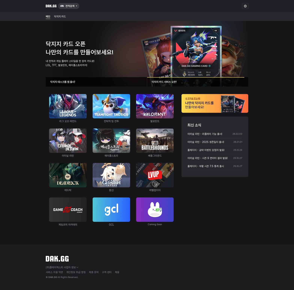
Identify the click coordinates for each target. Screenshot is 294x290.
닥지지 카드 (60, 16)
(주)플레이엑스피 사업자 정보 (62, 267)
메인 (48, 16)
